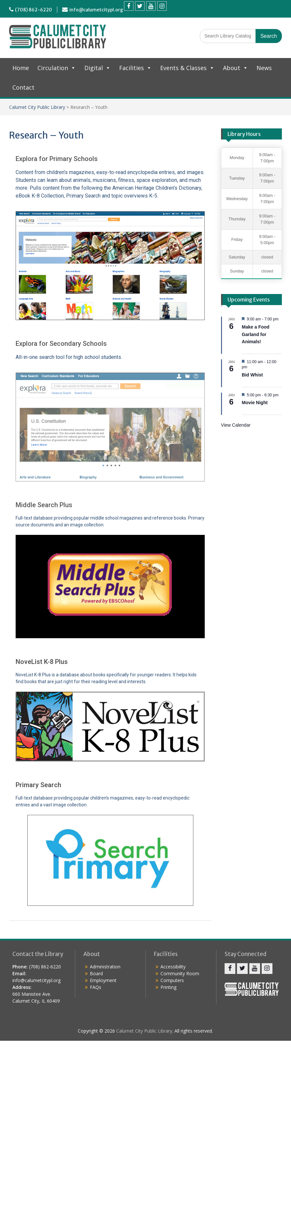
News (264, 68)
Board (96, 973)
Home (20, 68)
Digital (97, 68)
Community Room (179, 973)
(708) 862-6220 (33, 10)
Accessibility (173, 967)
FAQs (95, 987)
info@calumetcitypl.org (96, 10)
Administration (105, 967)
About (235, 68)
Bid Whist (252, 374)
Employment (103, 980)
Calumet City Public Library (37, 107)
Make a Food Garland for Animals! (256, 334)
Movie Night (255, 402)
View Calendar (236, 425)
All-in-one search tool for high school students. (69, 357)
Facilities (135, 68)
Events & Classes (187, 68)
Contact (23, 87)
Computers (172, 980)
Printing (168, 987)
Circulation (56, 68)
